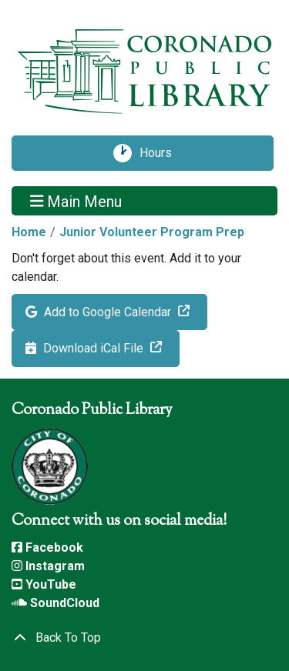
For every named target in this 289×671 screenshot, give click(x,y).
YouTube (44, 584)
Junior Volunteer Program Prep (151, 232)
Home (29, 232)
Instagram (48, 566)
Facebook (47, 547)
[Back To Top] (144, 638)
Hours (161, 153)
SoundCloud (55, 603)
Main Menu (76, 201)
